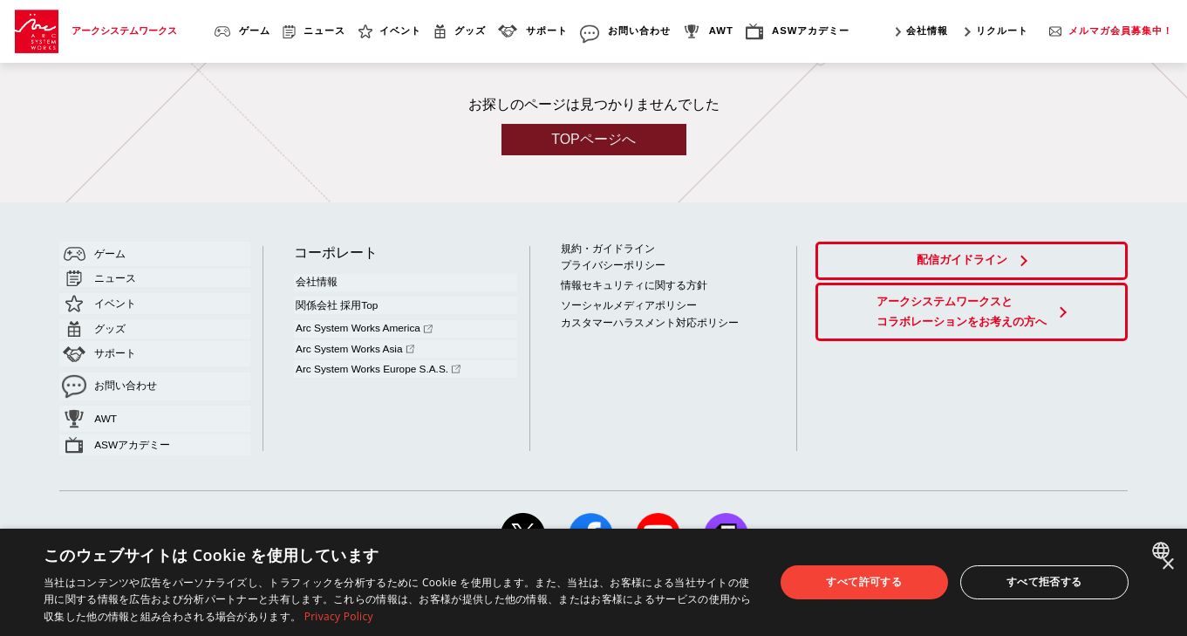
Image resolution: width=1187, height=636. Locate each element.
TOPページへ (593, 139)
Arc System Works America (360, 316)
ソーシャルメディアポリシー (623, 299)
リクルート (1002, 30)
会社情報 (927, 30)
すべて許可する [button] (864, 581)
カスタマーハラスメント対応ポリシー (642, 315)
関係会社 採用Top (332, 297)
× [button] (1167, 564)
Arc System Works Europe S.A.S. (373, 347)
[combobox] (1163, 550)
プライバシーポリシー (609, 261)
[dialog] (593, 582)
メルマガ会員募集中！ (1120, 30)
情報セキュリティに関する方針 (628, 281)
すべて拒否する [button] (1044, 581)
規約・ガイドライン (604, 247)
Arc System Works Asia (351, 331)
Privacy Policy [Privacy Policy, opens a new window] (338, 616)
